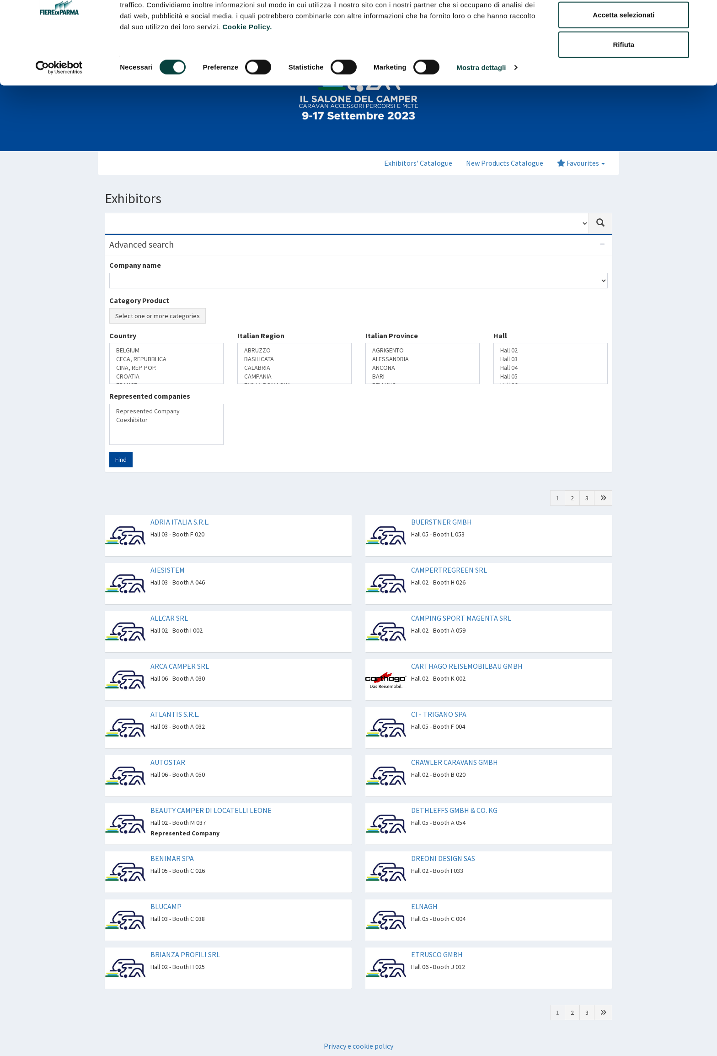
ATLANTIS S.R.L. (174, 714)
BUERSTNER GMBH (441, 521)
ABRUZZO (294, 350)
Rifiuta (624, 84)
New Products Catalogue (504, 163)
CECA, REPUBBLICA (166, 359)
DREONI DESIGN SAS (443, 858)
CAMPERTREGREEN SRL (449, 569)
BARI (422, 376)
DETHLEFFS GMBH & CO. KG (454, 810)
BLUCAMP (166, 906)
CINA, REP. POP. (166, 367)
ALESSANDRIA (422, 359)
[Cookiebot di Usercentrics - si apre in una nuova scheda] (59, 107)
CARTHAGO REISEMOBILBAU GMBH (467, 666)
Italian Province (391, 335)
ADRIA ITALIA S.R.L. (179, 521)
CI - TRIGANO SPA (438, 714)
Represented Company (166, 411)
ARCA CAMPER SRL (179, 666)
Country (122, 335)
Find (121, 459)
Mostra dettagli (481, 107)
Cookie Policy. (247, 66)
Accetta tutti (624, 24)
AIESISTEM (167, 569)
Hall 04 (550, 367)
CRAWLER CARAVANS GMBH (454, 762)
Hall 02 (550, 350)
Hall (500, 335)
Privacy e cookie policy (358, 1046)
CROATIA (166, 376)
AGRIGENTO (422, 350)
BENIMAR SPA (172, 858)
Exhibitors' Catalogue (418, 163)
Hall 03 (550, 359)
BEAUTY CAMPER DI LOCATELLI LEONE (211, 810)
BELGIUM (166, 350)
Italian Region (260, 335)
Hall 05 (550, 376)
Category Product (139, 300)
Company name (135, 265)
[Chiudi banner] (703, 14)
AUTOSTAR (167, 762)
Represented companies (149, 396)
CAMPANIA (294, 376)
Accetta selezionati (623, 54)
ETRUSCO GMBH (437, 954)
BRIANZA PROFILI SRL (185, 954)
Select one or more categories (157, 316)
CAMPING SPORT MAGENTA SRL (461, 618)
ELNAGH (424, 906)
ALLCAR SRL (169, 618)
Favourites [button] (581, 163)
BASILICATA (294, 359)
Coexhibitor (166, 420)
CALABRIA (294, 367)
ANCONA (422, 367)
